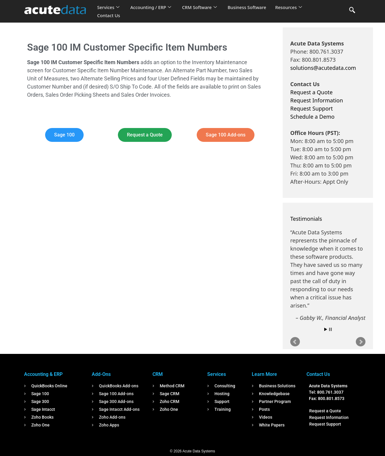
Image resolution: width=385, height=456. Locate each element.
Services (108, 7)
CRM (157, 374)
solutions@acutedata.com (323, 67)
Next (360, 342)
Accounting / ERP (151, 7)
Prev (295, 342)
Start (325, 329)
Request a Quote (311, 92)
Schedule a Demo (312, 116)
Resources (291, 7)
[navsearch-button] (352, 11)
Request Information (316, 100)
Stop (330, 329)
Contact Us (109, 15)
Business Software (249, 7)
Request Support (311, 108)
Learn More (264, 374)
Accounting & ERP (43, 374)
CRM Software (201, 7)
